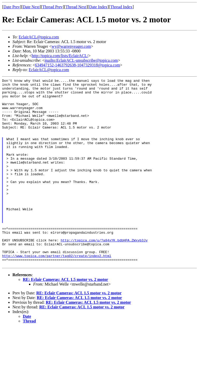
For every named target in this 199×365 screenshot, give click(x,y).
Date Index (98, 7)
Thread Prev (52, 7)
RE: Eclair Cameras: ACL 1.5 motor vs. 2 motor (65, 317)
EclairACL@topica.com (39, 37)
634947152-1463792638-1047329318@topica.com (77, 65)
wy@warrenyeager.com (71, 46)
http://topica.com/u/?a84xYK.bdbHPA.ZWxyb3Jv (104, 273)
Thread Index (121, 7)
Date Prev (11, 7)
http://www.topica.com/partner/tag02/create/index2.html (56, 291)
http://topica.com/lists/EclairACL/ (60, 55)
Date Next (31, 7)
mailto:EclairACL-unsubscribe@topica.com (81, 60)
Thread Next (76, 7)
